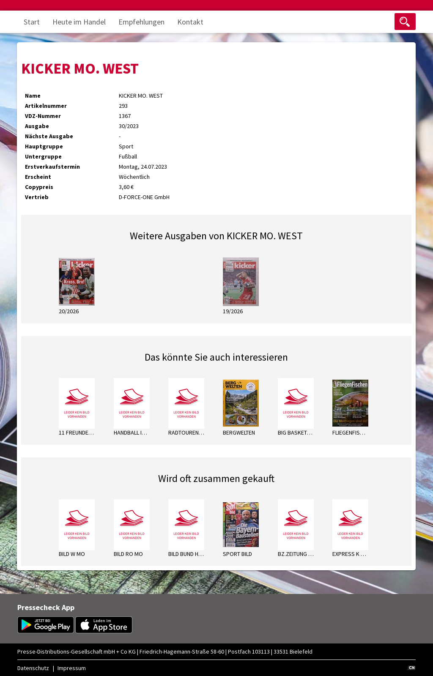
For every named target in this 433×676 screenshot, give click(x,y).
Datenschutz (33, 668)
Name (33, 95)
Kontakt (190, 22)
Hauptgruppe (44, 146)
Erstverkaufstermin (52, 166)
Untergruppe (43, 156)
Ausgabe (37, 126)
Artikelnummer (46, 105)
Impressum (72, 668)
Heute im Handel (79, 22)
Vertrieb (37, 197)
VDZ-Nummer (43, 116)
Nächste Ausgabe (49, 136)
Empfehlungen (141, 22)
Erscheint (38, 177)
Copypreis (39, 187)
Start (32, 22)
